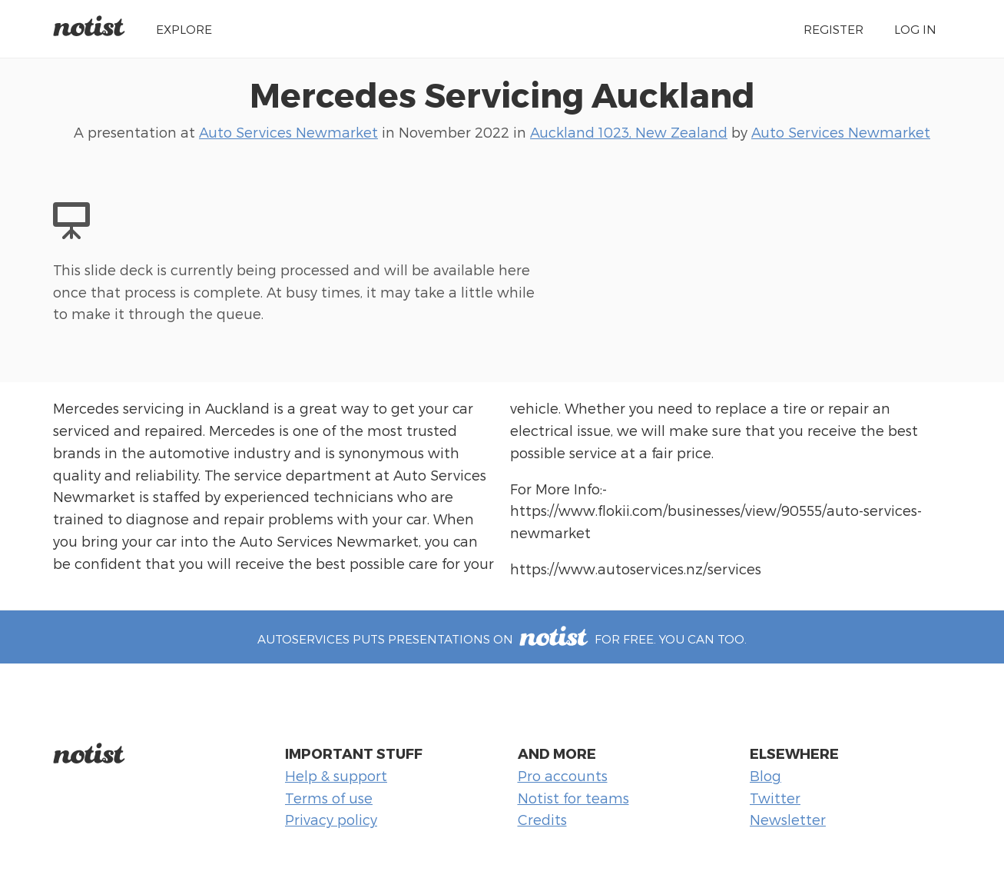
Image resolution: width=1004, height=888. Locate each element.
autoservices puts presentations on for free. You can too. (501, 638)
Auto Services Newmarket (288, 132)
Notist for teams (573, 798)
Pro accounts (563, 775)
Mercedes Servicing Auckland (502, 94)
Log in (915, 29)
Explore (184, 29)
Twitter (775, 798)
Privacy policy (331, 819)
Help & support (336, 775)
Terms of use (329, 798)
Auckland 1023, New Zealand (628, 132)
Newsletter (788, 819)
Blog (765, 775)
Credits (542, 819)
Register (833, 29)
